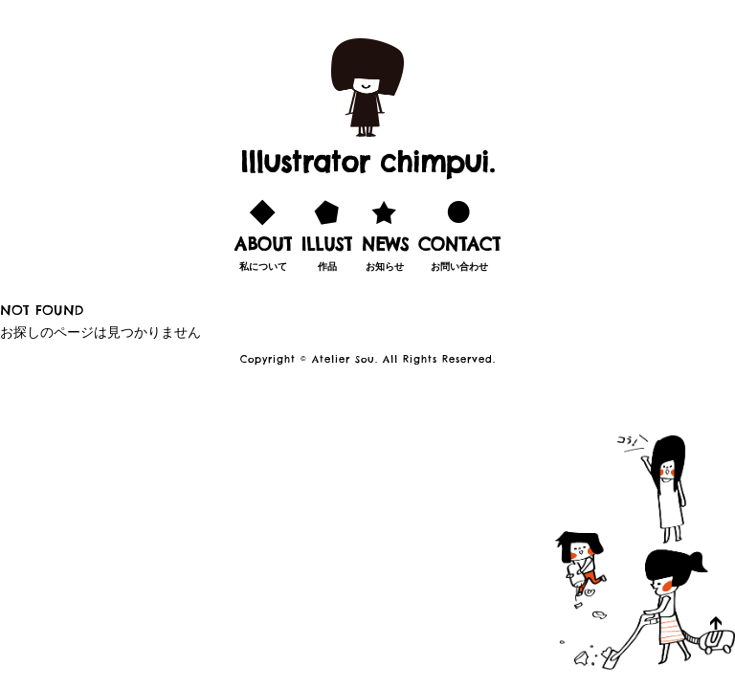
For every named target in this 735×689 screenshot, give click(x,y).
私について (263, 232)
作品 (326, 232)
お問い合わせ (459, 232)
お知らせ (385, 232)
